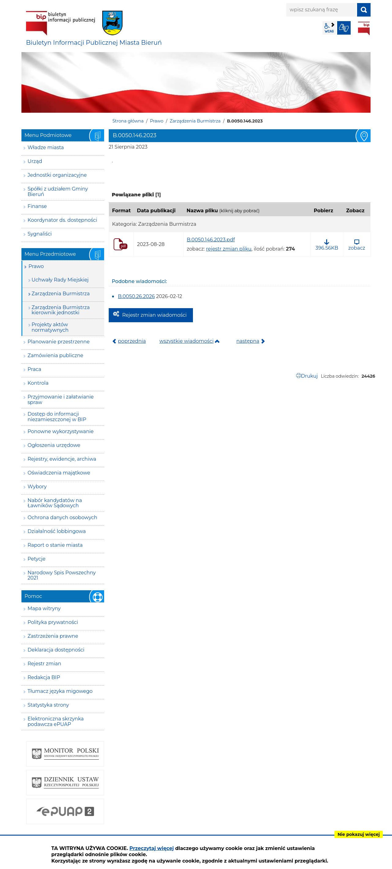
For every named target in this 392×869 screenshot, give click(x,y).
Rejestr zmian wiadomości (154, 315)
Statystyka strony (48, 705)
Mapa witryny (44, 608)
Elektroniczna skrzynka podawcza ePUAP (56, 721)
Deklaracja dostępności (56, 650)
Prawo (157, 121)
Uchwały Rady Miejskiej (60, 280)
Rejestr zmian (44, 664)
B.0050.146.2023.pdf (211, 240)
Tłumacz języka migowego (60, 691)
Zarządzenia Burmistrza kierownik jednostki (61, 310)
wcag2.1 (329, 28)
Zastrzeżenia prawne (53, 636)
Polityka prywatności (53, 622)
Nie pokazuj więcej (358, 834)
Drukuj (309, 376)
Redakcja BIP (44, 677)
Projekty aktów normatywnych (50, 327)
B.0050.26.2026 (136, 296)
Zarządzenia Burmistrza (195, 121)
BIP (364, 28)
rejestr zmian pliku (228, 249)
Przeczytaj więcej (152, 848)
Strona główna (128, 121)
